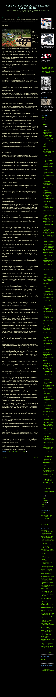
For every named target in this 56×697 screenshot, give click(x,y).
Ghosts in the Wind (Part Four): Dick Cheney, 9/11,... (48, 226)
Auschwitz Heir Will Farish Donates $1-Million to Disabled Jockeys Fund (47, 600)
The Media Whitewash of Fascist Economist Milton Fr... (48, 439)
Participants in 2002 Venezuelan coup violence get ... (47, 435)
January (44, 502)
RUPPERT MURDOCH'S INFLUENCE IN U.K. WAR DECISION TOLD (48, 479)
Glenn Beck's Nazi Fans (45, 547)
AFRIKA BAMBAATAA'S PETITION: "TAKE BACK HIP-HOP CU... (48, 189)
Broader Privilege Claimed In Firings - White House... (48, 459)
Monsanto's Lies (46, 352)
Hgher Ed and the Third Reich (46, 589)
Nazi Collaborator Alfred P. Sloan (47, 576)
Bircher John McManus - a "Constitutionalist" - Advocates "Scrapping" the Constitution (47, 624)
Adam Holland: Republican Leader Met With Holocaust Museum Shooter (46, 620)
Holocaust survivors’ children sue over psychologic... (47, 349)
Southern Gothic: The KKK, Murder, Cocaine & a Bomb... (48, 444)
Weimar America (44, 530)
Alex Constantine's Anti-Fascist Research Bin (28, 7)
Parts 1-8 (42, 658)
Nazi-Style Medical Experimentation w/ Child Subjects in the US (46, 562)
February (45, 500)
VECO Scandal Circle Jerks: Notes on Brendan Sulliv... (48, 152)
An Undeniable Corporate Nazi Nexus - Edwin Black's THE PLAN (47, 571)
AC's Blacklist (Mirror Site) (46, 513)
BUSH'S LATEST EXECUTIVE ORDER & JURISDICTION (48, 362)
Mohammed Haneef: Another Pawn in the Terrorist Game (47, 408)
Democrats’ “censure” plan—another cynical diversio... (48, 305)
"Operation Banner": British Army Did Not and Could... (48, 401)
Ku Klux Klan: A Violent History (47, 634)
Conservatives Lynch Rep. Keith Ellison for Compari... (48, 168)
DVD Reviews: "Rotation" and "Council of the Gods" (48, 337)
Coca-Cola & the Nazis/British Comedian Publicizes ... (48, 317)
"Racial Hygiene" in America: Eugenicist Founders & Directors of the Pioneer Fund (47, 593)
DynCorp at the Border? (47, 288)
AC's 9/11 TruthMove (45, 518)
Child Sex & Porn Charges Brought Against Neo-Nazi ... (48, 448)
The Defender (43, 583)
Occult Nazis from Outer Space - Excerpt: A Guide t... (48, 345)
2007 (43, 122)
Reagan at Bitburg (44, 603)
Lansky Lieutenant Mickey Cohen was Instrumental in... (48, 491)
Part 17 (42, 661)
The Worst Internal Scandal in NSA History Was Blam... (48, 471)
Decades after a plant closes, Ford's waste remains (47, 203)
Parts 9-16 (43, 659)
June (44, 495)
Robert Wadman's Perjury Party (47, 652)
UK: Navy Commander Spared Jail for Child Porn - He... (48, 215)
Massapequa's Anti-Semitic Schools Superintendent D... (48, 325)
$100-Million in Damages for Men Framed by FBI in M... (48, 177)
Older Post (36, 457)
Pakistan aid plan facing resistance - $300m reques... (47, 396)
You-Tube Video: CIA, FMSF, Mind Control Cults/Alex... (47, 382)
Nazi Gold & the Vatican (47, 431)
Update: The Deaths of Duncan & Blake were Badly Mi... (48, 184)
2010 (43, 117)
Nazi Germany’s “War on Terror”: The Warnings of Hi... (48, 313)
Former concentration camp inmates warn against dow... (48, 262)
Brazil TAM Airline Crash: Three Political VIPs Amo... (48, 464)
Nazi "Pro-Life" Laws (45, 524)
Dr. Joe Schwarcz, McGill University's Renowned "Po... (48, 294)
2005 (43, 506)
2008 (43, 121)
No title (44, 146)
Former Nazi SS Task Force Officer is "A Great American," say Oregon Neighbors (47, 643)
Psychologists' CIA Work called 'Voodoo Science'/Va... (47, 330)
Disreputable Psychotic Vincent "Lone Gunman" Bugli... (48, 207)
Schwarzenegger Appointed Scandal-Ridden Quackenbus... (48, 129)
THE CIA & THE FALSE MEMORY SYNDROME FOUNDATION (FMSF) (48, 425)
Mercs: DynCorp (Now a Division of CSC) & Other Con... (48, 285)
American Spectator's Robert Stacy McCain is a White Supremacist (46, 632)
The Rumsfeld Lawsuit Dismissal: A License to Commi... (48, 172)
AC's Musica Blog (44, 520)
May (44, 496)
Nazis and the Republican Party (47, 531)
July (44, 126)
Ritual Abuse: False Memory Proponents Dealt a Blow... (48, 160)
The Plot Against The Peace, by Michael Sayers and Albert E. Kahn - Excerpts (47, 566)
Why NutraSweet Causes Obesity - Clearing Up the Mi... (48, 280)
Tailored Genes (46, 267)
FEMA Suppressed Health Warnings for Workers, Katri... (48, 484)
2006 (43, 504)
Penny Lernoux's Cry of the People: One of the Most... (48, 143)
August (44, 124)
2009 (43, 119)
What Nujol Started (44, 588)
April (44, 498)
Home (20, 457)
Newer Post (4, 457)
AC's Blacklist (43, 512)
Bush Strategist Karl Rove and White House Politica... (48, 257)
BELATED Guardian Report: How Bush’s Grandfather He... (48, 237)
